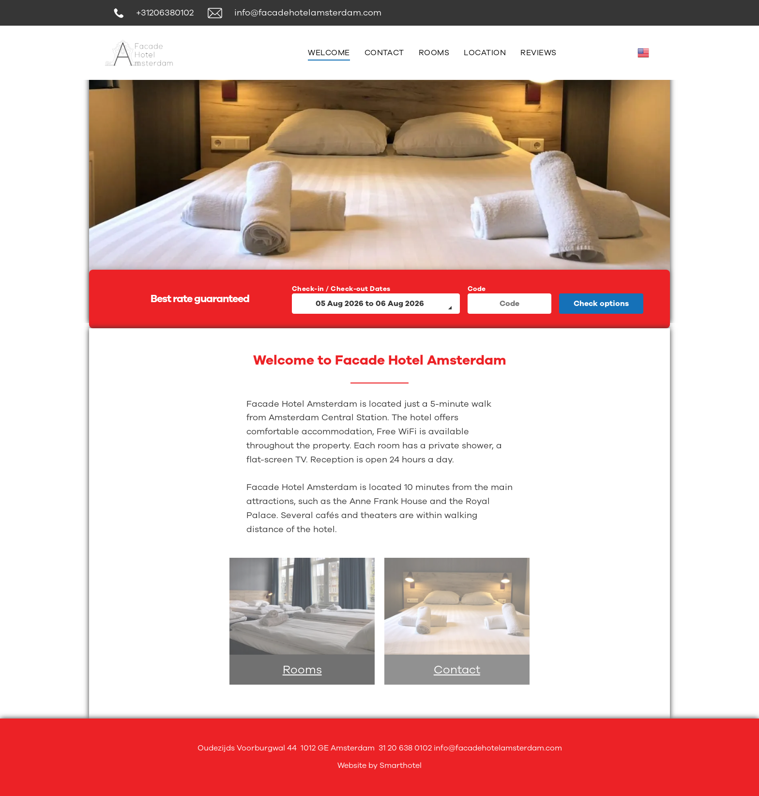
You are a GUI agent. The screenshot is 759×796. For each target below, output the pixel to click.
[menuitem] (329, 53)
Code (477, 288)
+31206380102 (165, 12)
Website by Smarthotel (379, 765)
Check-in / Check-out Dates (341, 288)
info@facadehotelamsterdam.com (307, 12)
